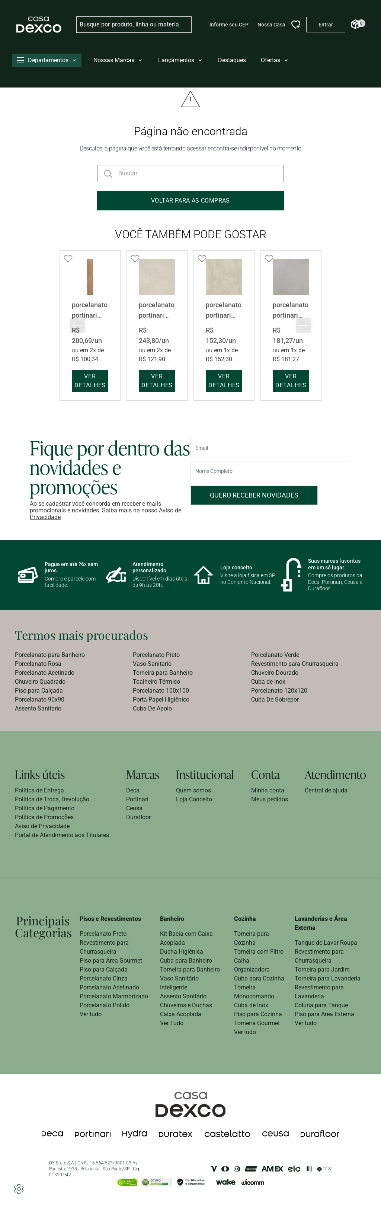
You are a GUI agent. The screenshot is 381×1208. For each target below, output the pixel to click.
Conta (265, 774)
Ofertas (275, 60)
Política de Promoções (44, 817)
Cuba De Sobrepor (275, 699)
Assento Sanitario (38, 708)
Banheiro (172, 918)
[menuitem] (72, 655)
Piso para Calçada (39, 690)
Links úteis (40, 774)
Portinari (137, 799)
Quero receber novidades (254, 495)
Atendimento (335, 774)
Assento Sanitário (183, 996)
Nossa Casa (271, 25)
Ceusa (134, 808)
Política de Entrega (39, 790)
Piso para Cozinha (258, 1014)
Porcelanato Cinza (104, 978)
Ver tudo (91, 1014)
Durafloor (138, 817)
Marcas (142, 774)
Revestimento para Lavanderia (319, 992)
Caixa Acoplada (180, 1014)
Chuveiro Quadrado (40, 681)
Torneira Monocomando (254, 992)
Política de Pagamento (44, 808)
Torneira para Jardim (322, 969)
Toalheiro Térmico (156, 681)
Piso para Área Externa (324, 1014)
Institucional (205, 774)
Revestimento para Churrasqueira (295, 663)
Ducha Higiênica (181, 951)
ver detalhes (90, 381)
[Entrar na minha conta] (325, 24)
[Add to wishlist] (68, 258)
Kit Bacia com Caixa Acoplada (186, 938)
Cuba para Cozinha (259, 978)
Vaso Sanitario (152, 663)
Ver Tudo (171, 1023)
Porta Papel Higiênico (161, 699)
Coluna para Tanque (321, 1005)
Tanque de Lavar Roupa (326, 942)
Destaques (232, 60)
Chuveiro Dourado (274, 672)
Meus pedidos (269, 799)
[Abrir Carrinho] (355, 24)
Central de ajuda (326, 790)
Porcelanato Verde (275, 654)
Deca (133, 790)
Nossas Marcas (118, 60)
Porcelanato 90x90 (39, 699)
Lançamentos (180, 60)
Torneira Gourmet (257, 1023)
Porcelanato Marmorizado (114, 996)
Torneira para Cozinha (251, 938)
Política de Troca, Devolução (52, 799)
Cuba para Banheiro (186, 960)
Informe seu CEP (229, 25)
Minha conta (267, 790)
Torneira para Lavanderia (328, 978)
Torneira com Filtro (259, 951)
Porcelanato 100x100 (161, 690)
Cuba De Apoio (152, 708)
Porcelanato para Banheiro (50, 654)
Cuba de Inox (268, 681)
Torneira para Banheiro (163, 672)
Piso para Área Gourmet (111, 960)
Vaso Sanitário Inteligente (179, 983)
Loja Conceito (194, 799)
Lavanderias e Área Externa (321, 923)
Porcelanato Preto (156, 654)
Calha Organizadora (252, 965)
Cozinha (245, 918)
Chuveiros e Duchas (186, 1005)
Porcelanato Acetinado (44, 672)
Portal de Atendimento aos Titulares (62, 835)
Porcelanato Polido (104, 1005)
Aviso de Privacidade (42, 826)
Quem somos (193, 790)
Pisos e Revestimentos (110, 918)
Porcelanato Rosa (38, 663)
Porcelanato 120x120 (279, 690)
